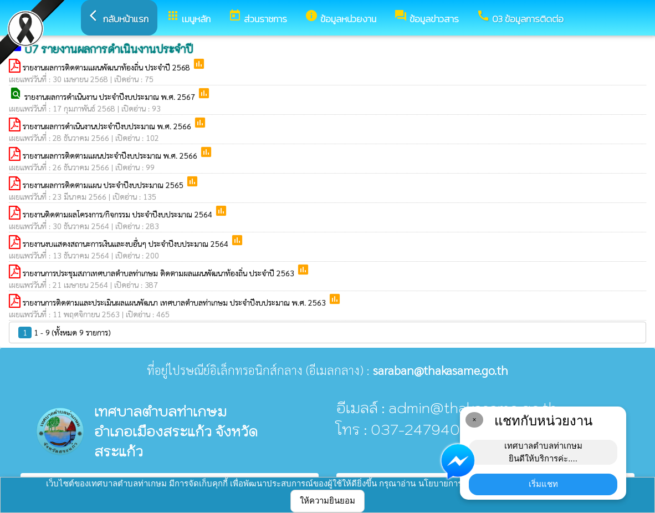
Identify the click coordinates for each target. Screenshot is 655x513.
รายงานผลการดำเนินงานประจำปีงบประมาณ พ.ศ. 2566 (108, 126)
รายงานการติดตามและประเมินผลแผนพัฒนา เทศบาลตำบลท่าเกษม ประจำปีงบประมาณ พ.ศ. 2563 (175, 302)
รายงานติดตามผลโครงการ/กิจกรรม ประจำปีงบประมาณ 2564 (118, 214)
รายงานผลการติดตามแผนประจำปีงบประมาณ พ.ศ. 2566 (111, 155)
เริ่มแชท (543, 484)
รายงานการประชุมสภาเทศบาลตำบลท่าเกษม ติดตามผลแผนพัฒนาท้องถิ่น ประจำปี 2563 (159, 273)
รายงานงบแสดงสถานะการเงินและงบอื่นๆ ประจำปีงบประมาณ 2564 (127, 243)
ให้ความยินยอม (327, 500)
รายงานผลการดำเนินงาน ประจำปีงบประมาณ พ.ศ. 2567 (110, 96)
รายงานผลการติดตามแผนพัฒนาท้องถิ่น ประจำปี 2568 (107, 67)
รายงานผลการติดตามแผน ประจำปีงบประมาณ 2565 (104, 185)
